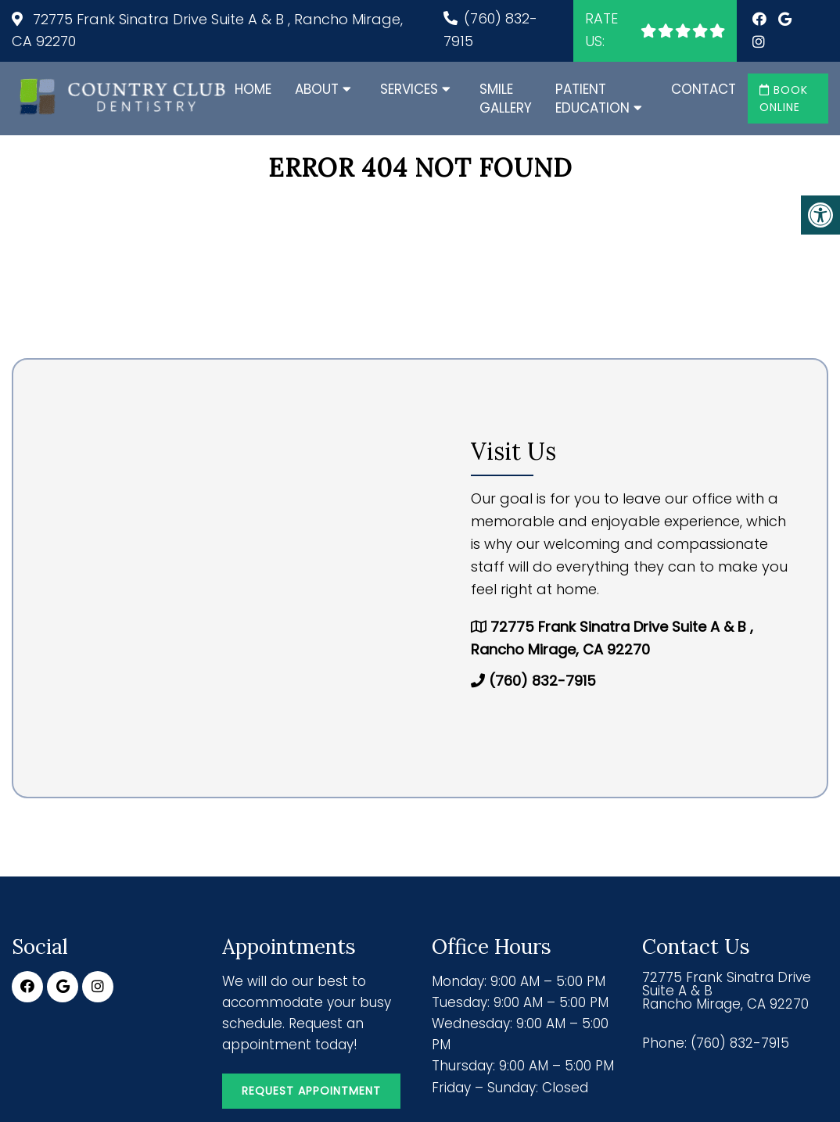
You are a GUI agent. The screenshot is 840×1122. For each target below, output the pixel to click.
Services (409, 89)
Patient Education (592, 98)
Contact (703, 89)
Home (253, 89)
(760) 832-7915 (542, 680)
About (317, 89)
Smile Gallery (505, 98)
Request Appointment (311, 1091)
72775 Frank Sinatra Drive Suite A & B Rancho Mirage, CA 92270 (726, 991)
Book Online (783, 98)
